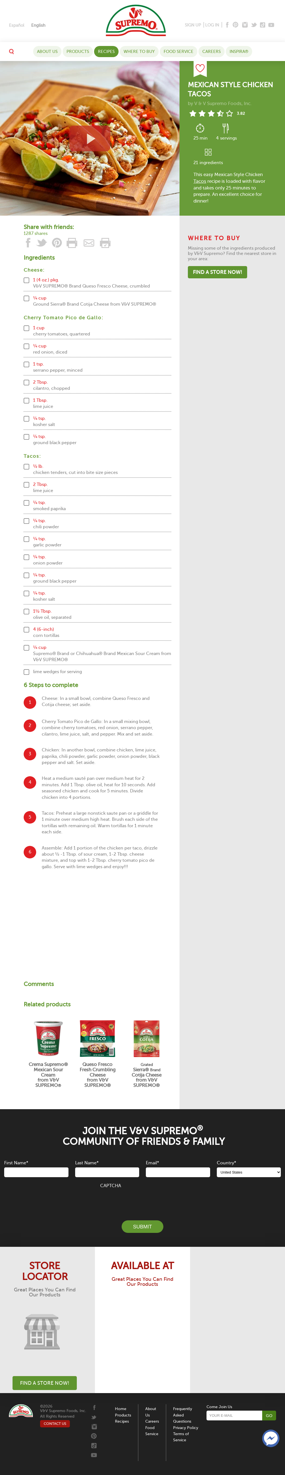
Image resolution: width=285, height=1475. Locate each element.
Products (78, 51)
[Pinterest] (235, 25)
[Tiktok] (262, 25)
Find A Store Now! (217, 272)
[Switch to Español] (16, 25)
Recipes (106, 51)
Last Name (87, 1162)
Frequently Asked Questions (182, 1415)
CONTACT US (55, 1424)
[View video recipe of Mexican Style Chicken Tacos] (90, 138)
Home (120, 1409)
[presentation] (142, 1201)
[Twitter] (254, 25)
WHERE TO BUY (139, 51)
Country (226, 1162)
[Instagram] (245, 25)
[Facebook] (226, 25)
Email (152, 1162)
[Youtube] (271, 25)
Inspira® (239, 51)
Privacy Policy (185, 1428)
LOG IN (212, 25)
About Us (47, 51)
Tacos (199, 181)
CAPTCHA (110, 1185)
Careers (211, 51)
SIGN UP (193, 25)
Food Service (178, 51)
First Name (16, 1162)
